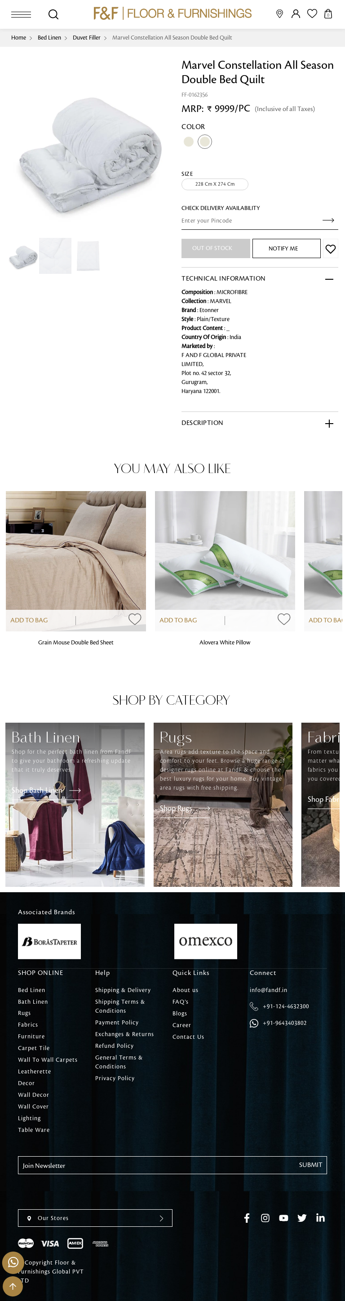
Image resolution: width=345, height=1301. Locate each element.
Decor (26, 1084)
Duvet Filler (87, 38)
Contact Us (188, 1037)
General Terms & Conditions (119, 1062)
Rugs (24, 1013)
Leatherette (34, 1072)
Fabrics (28, 1025)
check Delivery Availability (220, 208)
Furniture (31, 1037)
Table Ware (34, 1130)
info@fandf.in (269, 990)
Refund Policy (114, 1046)
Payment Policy (117, 1022)
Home (18, 38)
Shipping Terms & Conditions (120, 1006)
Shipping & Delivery (123, 990)
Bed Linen (49, 38)
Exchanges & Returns (124, 1034)
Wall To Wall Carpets (48, 1060)
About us (185, 990)
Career (181, 1025)
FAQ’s (180, 1002)
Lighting (29, 1119)
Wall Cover (33, 1107)
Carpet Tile (34, 1049)
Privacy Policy (115, 1078)
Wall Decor (33, 1095)
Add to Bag (29, 620)
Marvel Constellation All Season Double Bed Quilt (172, 38)
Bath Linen (33, 1002)
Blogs (179, 1013)
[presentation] (86, 1192)
